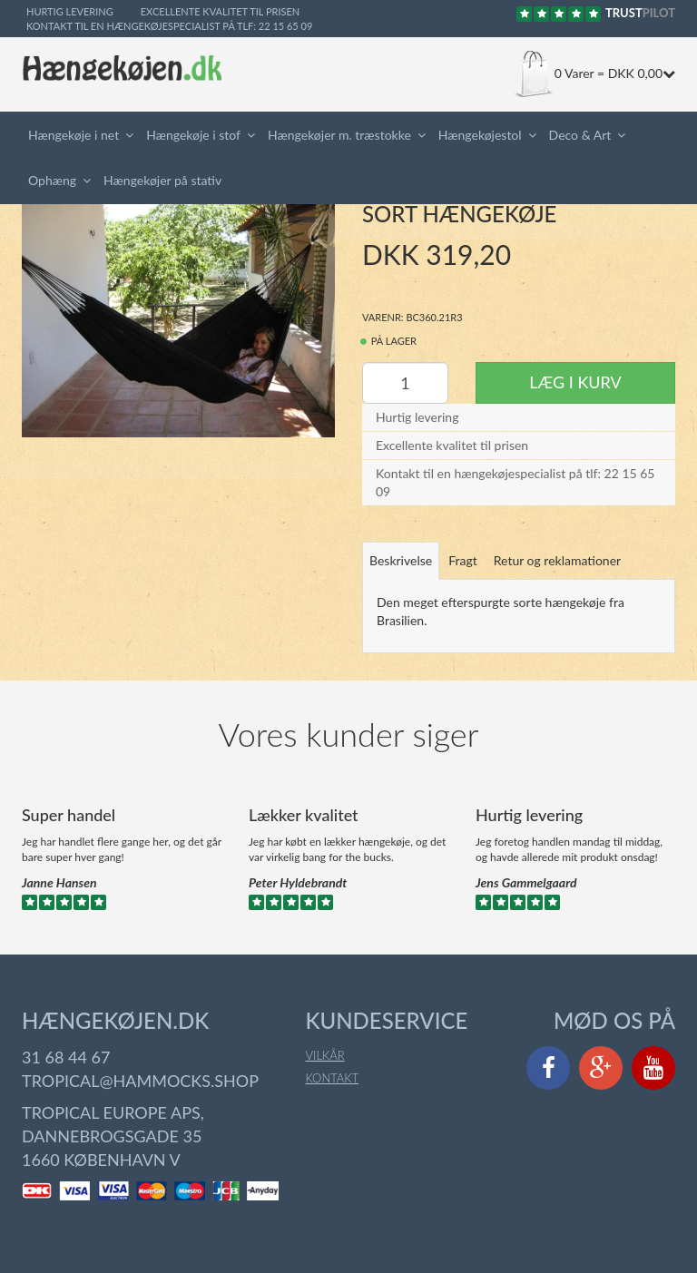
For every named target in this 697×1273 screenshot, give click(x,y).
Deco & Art (580, 134)
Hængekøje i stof (193, 134)
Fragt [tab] (462, 560)
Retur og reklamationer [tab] (557, 560)
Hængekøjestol (480, 134)
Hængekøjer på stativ (162, 180)
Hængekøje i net (73, 134)
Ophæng (52, 180)
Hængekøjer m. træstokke (339, 134)
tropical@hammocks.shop (140, 1081)
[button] (132, 135)
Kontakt (332, 1078)
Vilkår (325, 1055)
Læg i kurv (575, 382)
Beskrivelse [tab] (400, 560)
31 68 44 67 (66, 1057)
